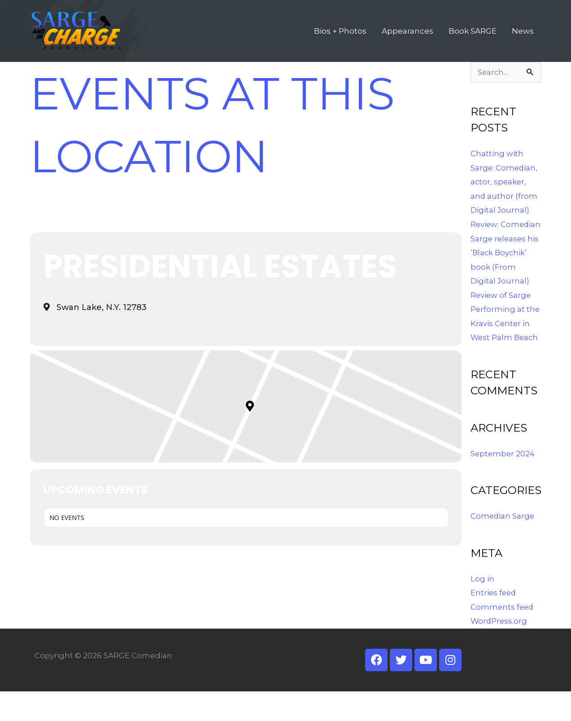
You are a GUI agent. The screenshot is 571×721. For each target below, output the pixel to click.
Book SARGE (473, 38)
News (523, 38)
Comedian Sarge (503, 545)
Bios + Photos (340, 38)
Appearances (407, 38)
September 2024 (503, 483)
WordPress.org (499, 650)
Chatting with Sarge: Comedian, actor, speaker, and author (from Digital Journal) (505, 197)
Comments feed (503, 636)
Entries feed (494, 622)
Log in (482, 608)
